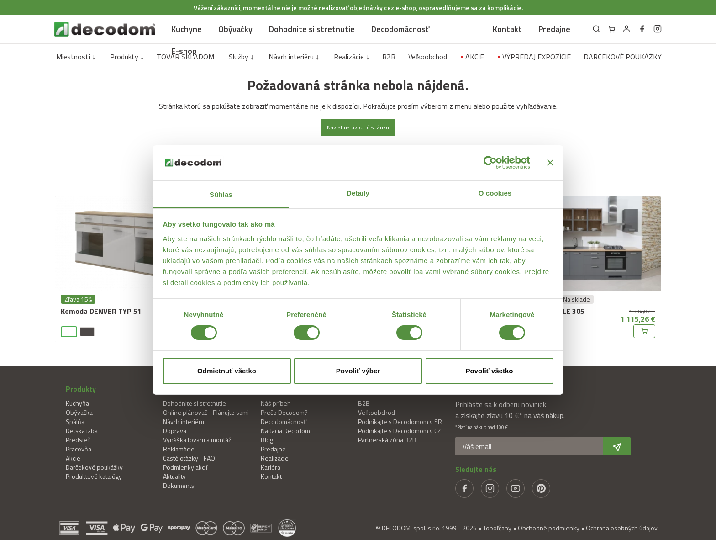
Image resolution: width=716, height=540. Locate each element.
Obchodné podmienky (548, 528)
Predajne (554, 29)
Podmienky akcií (185, 467)
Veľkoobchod (427, 56)
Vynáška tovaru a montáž (197, 440)
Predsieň (78, 440)
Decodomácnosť (400, 29)
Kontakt (507, 29)
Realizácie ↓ (351, 56)
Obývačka (79, 412)
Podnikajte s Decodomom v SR (400, 421)
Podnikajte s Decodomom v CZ (399, 430)
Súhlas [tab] (221, 194)
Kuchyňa (77, 403)
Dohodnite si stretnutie (312, 29)
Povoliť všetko (489, 371)
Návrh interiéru (183, 421)
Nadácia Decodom (285, 430)
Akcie (73, 458)
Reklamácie (179, 449)
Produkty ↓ (127, 56)
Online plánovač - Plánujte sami (206, 412)
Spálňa (75, 421)
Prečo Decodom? (284, 412)
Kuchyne (186, 29)
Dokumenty (179, 485)
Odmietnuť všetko (226, 371)
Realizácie (275, 458)
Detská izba (82, 430)
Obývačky (235, 29)
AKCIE (472, 56)
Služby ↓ (241, 56)
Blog (267, 440)
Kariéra (270, 467)
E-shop (184, 51)
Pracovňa (78, 449)
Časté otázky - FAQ (189, 458)
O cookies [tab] (495, 193)
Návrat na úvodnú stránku (358, 127)
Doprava (174, 430)
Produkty (81, 388)
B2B (388, 56)
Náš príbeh (276, 403)
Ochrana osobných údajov (622, 528)
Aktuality (174, 476)
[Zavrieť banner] (550, 162)
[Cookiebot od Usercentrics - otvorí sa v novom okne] (490, 162)
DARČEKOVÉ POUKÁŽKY (623, 56)
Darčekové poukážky (94, 467)
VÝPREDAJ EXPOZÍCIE (534, 56)
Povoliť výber (358, 371)
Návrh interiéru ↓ (293, 56)
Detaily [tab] (358, 193)
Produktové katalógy (94, 476)
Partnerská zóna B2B (387, 440)
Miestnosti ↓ (75, 56)
